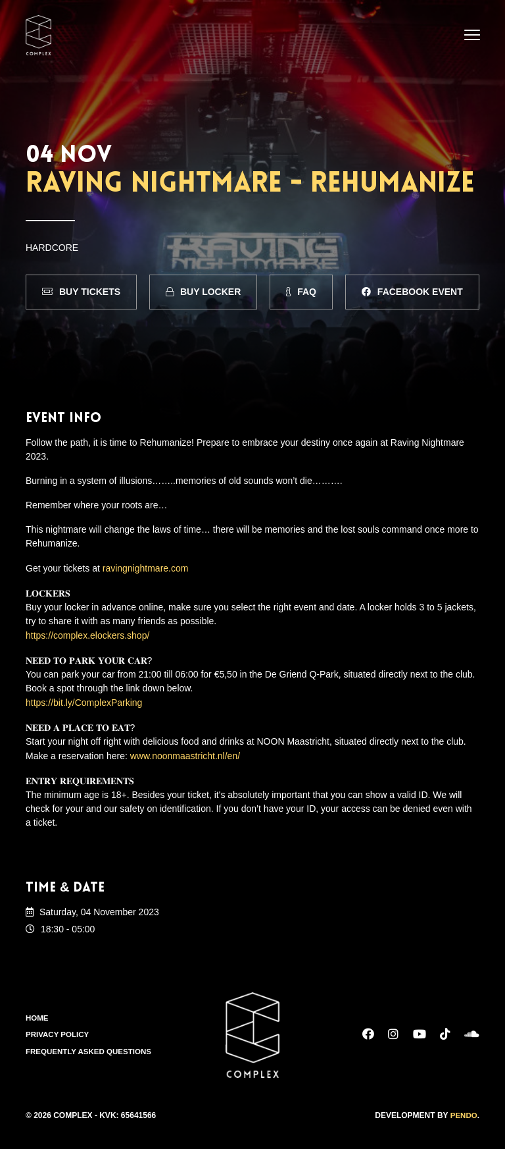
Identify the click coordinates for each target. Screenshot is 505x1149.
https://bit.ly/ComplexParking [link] (84, 699)
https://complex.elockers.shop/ (87, 633)
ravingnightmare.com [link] (146, 567)
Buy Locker (203, 291)
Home (37, 1012)
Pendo (463, 1110)
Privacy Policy (58, 1029)
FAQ (301, 291)
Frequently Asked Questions (91, 1047)
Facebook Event (412, 291)
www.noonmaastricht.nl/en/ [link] (185, 751)
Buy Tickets (81, 291)
